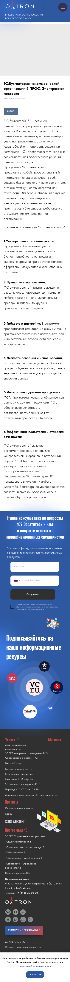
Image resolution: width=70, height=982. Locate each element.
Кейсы (9, 813)
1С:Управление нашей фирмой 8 (23, 857)
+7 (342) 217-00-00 (27, 892)
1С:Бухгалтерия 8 (15, 852)
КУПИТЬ (11, 111)
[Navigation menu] (63, 7)
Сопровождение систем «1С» (21, 757)
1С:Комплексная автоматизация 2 (24, 847)
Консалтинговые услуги (18, 768)
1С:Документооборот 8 (18, 841)
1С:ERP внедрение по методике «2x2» (26, 753)
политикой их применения (35, 965)
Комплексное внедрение (19, 773)
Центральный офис (17, 878)
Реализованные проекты (19, 808)
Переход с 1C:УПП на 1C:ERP (22, 789)
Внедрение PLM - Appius (19, 779)
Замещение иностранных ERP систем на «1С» (31, 794)
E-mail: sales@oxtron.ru (18, 888)
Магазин (54, 739)
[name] (34, 567)
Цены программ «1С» (17, 873)
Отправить (33, 594)
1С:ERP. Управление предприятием (25, 836)
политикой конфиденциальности (31, 609)
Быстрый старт (14, 763)
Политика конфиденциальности (23, 947)
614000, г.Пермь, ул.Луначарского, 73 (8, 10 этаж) (34, 883)
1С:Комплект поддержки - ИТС (22, 784)
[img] (34, 687)
